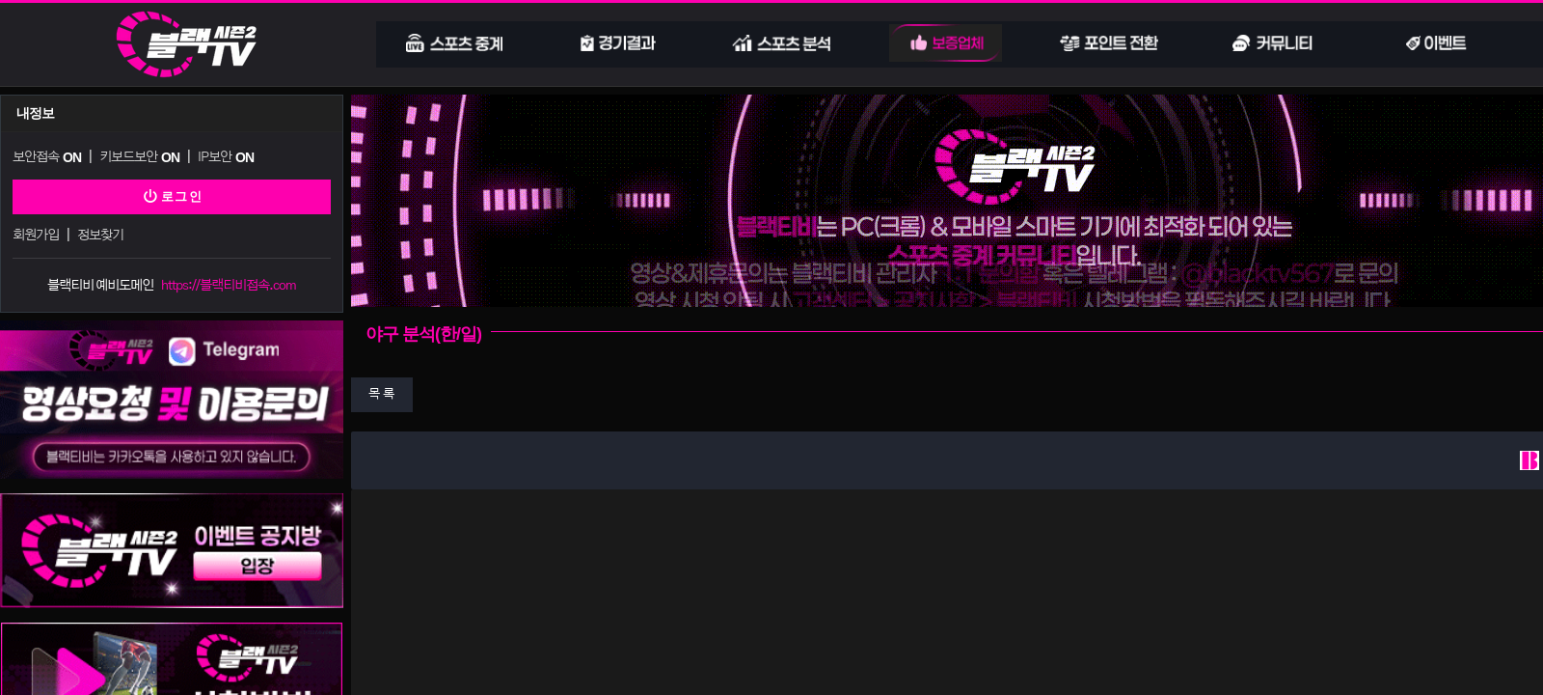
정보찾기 (99, 232)
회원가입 (36, 232)
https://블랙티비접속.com (228, 281)
